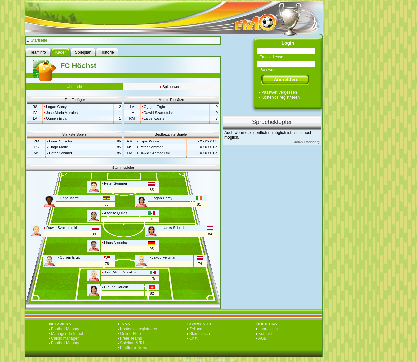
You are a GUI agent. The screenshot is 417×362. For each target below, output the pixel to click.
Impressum (268, 329)
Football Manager (66, 329)
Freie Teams (131, 338)
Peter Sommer (60, 153)
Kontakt (265, 333)
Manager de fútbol (67, 333)
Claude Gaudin (116, 287)
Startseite (39, 40)
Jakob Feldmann (165, 257)
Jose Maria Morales (62, 113)
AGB (262, 338)
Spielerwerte (172, 87)
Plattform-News (133, 347)
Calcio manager (65, 338)
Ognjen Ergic (56, 118)
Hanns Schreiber (175, 228)
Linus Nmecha (60, 141)
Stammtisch (199, 333)
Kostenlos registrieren (280, 97)
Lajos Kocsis (154, 118)
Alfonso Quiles (115, 213)
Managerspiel (194, 359)
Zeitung (195, 329)
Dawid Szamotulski (159, 113)
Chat (193, 338)
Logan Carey (56, 107)
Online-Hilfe (130, 333)
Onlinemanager (220, 359)
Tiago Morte (58, 147)
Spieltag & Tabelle (136, 343)
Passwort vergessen (279, 92)
